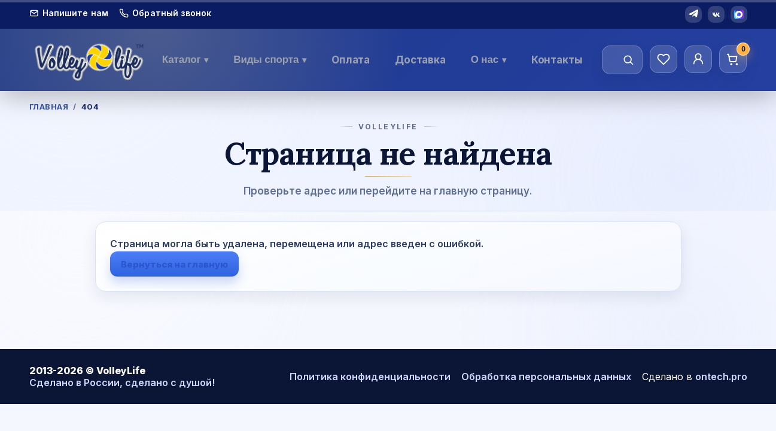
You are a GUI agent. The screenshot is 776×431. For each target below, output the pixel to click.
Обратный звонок (165, 13)
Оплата (350, 60)
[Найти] (628, 60)
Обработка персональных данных (546, 377)
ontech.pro (721, 377)
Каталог (185, 59)
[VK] (716, 14)
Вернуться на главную (174, 264)
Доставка (420, 60)
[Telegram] (693, 14)
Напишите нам (69, 13)
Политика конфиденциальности (370, 377)
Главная (49, 106)
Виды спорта (269, 59)
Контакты (557, 60)
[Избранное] (663, 59)
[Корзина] (733, 59)
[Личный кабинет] (698, 59)
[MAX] (739, 14)
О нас (488, 59)
